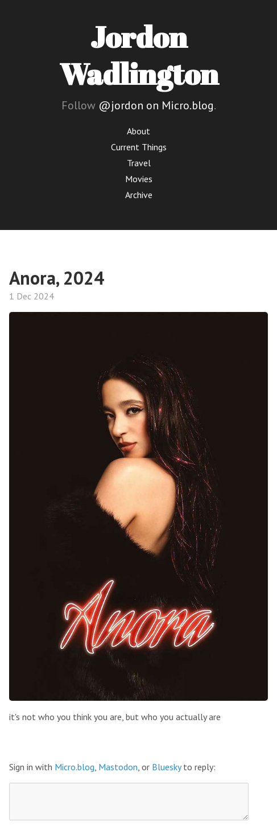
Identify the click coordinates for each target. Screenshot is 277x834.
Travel (139, 163)
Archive (138, 194)
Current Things (139, 147)
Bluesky (166, 767)
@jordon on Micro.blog (156, 105)
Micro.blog (74, 767)
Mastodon (118, 767)
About (138, 131)
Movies (138, 178)
